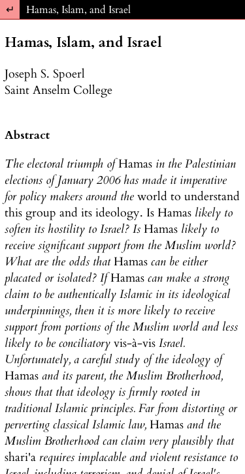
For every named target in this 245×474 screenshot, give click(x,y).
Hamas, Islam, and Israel (78, 10)
